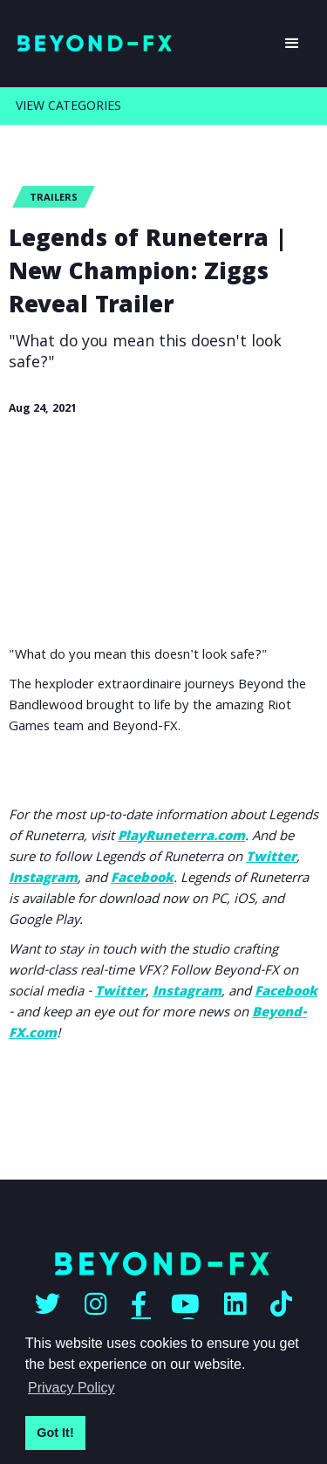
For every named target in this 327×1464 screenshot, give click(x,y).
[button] (292, 43)
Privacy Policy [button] (71, 1387)
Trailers (54, 198)
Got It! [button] (55, 1433)
